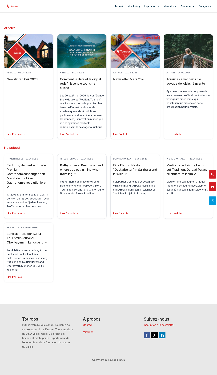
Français (204, 6)
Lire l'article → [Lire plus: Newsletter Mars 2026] (122, 134)
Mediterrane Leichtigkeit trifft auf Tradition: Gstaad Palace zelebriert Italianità (187, 169)
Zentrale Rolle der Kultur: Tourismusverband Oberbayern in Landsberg (27, 238)
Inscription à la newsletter (159, 325)
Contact (87, 325)
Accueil (119, 6)
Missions (88, 332)
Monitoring (134, 6)
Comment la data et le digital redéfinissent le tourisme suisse (80, 83)
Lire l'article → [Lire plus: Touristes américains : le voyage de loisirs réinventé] (175, 134)
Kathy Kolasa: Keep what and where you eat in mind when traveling (81, 169)
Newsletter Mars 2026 (129, 79)
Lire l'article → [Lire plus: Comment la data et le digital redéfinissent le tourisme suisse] (69, 134)
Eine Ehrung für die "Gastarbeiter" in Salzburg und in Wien (135, 169)
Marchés (169, 6)
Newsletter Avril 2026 (22, 79)
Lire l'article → (16, 213)
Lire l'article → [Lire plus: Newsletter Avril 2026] (16, 134)
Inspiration (150, 6)
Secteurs (186, 6)
